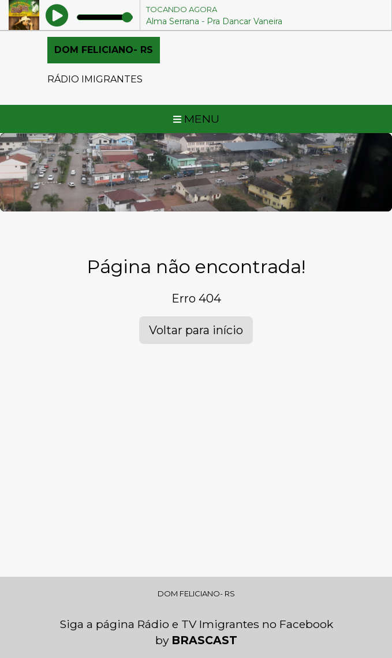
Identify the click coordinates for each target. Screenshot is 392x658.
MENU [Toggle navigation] (196, 119)
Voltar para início (196, 330)
